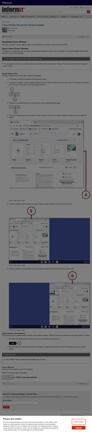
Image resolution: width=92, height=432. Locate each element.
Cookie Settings (79, 422)
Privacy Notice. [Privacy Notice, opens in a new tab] (39, 430)
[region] (46, 424)
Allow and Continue (79, 428)
